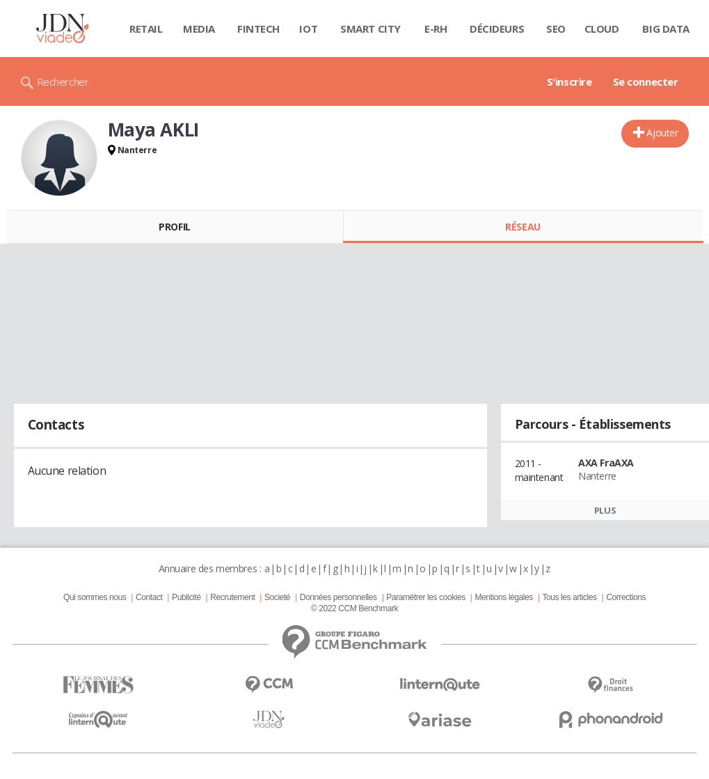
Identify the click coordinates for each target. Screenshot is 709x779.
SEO (556, 29)
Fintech (258, 29)
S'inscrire (569, 81)
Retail (145, 29)
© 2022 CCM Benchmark (354, 608)
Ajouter (662, 132)
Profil (174, 226)
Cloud (601, 29)
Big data (666, 29)
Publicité (186, 597)
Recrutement (232, 597)
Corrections (626, 597)
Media (199, 29)
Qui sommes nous (94, 597)
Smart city (370, 29)
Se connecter (645, 81)
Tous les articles (569, 597)
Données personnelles (338, 597)
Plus (605, 510)
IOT (308, 29)
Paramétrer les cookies (425, 597)
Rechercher (63, 81)
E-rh (435, 29)
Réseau (522, 226)
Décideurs (497, 29)
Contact (149, 597)
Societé (277, 597)
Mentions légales (503, 597)
